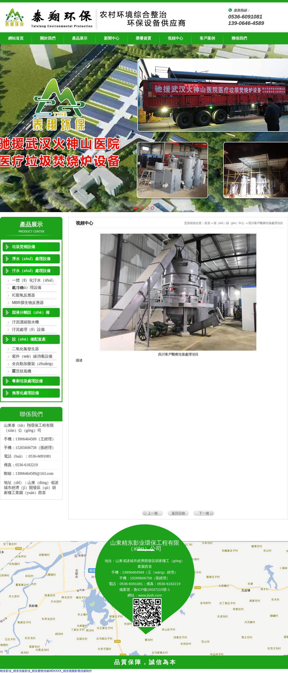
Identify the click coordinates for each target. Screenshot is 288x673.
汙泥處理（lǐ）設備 (28, 329)
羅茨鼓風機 (21, 371)
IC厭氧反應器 (23, 295)
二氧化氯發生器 (25, 349)
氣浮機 (18, 288)
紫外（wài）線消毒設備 (32, 356)
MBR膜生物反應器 (28, 303)
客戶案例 (207, 38)
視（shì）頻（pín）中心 (229, 223)
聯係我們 (239, 38)
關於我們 (47, 38)
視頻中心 (175, 38)
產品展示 (79, 38)
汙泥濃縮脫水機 (25, 322)
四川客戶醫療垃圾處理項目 (265, 223)
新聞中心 (111, 38)
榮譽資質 (143, 38)
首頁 (207, 223)
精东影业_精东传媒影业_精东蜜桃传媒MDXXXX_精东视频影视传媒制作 (46, 671)
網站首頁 (16, 38)
